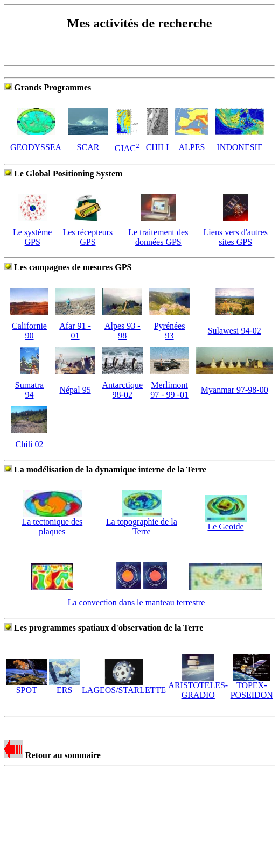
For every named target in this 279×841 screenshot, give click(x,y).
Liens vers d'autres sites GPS (236, 237)
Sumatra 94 (29, 389)
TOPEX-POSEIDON (252, 686)
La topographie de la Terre (141, 523)
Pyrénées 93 (169, 330)
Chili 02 (30, 444)
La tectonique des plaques (52, 523)
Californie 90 (29, 330)
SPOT (26, 686)
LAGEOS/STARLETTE (124, 686)
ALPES (192, 147)
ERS (64, 686)
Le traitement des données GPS (158, 237)
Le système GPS (32, 237)
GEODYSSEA (35, 147)
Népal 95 (74, 389)
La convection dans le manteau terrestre (136, 602)
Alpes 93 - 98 (122, 330)
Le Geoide (226, 522)
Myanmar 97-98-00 (234, 389)
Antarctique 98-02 (122, 389)
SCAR (88, 147)
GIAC (127, 148)
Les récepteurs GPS (87, 237)
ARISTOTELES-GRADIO (198, 686)
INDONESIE (239, 147)
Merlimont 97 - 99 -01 (169, 389)
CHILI (157, 147)
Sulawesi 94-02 (234, 330)
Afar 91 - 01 (75, 330)
